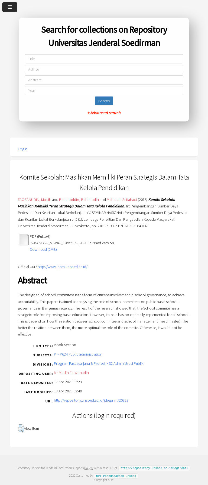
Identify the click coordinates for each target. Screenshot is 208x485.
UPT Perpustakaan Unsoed (116, 475)
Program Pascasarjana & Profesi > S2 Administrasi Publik (99, 363)
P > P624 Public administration (78, 354)
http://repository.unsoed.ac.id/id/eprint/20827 (91, 400)
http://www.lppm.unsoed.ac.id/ (62, 266)
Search (104, 101)
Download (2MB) (43, 249)
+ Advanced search (104, 112)
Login (22, 149)
